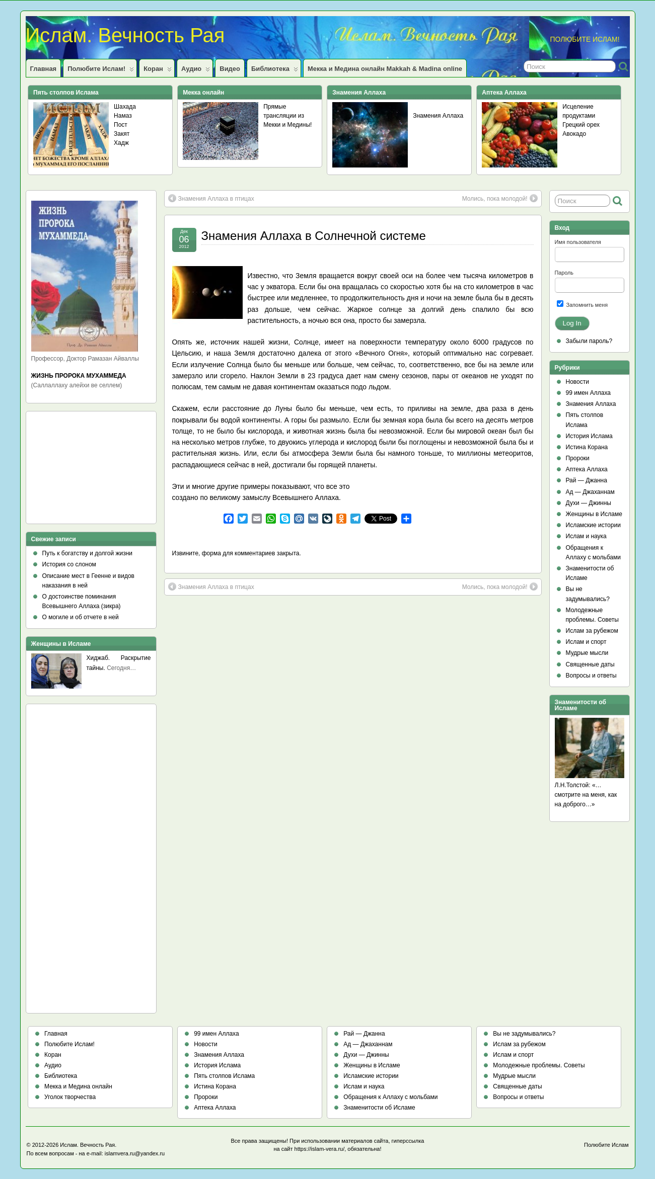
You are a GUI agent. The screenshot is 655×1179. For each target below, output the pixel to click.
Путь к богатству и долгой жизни (87, 553)
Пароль (564, 273)
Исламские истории (593, 525)
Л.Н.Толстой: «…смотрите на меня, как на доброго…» (586, 795)
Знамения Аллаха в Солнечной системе (313, 235)
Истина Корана (587, 447)
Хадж (121, 142)
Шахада (125, 106)
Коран (157, 71)
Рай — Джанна (586, 480)
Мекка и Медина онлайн (78, 1086)
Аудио (195, 71)
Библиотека (274, 71)
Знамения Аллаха (438, 115)
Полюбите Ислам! (100, 71)
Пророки (578, 458)
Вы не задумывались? (524, 1033)
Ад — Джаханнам (590, 491)
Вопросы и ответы (591, 675)
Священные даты (590, 664)
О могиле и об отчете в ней (80, 617)
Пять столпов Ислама (224, 1075)
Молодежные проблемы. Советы (539, 1065)
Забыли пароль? (589, 341)
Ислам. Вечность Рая (125, 35)
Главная (43, 68)
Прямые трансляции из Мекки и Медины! (287, 115)
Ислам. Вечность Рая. (88, 1145)
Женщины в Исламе (594, 514)
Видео (230, 68)
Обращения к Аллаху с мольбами (390, 1097)
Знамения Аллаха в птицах (211, 198)
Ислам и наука (586, 536)
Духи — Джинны (589, 503)
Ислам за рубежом (592, 630)
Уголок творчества (70, 1097)
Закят (121, 133)
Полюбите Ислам (606, 1145)
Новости (577, 381)
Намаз (123, 115)
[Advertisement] (76, 471)
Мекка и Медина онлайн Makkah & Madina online (385, 68)
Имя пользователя (578, 242)
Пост (120, 124)
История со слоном (69, 564)
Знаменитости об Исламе (379, 1107)
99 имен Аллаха (588, 392)
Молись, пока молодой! (500, 198)
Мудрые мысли (587, 652)
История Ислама (589, 436)
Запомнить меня (582, 304)
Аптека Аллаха (587, 469)
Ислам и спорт (586, 641)
